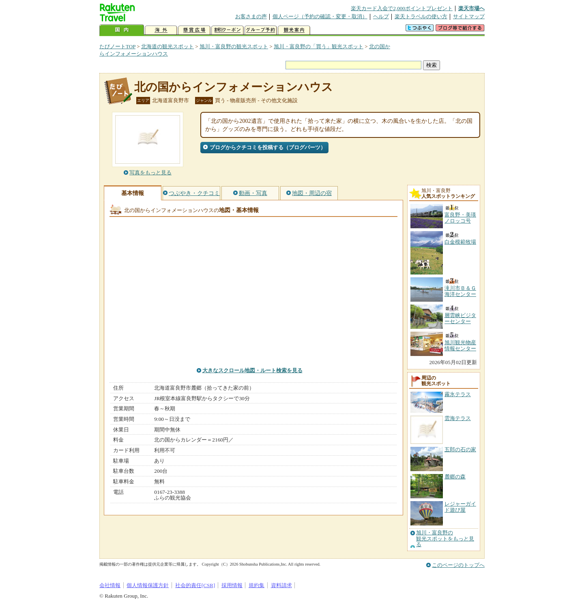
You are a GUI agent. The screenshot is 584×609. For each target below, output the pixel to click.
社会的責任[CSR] (195, 585)
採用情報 (232, 585)
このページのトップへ (458, 565)
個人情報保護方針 (148, 585)
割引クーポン (227, 30)
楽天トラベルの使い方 (421, 16)
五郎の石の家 (460, 449)
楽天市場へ (471, 8)
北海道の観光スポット (167, 46)
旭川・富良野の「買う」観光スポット (318, 46)
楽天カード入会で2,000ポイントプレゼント (402, 8)
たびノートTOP (117, 46)
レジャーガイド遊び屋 (460, 507)
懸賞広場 (194, 30)
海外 (161, 30)
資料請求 (281, 585)
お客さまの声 (251, 16)
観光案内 (294, 30)
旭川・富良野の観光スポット (234, 46)
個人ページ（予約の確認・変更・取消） (320, 16)
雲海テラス (457, 418)
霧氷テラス (457, 394)
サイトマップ (469, 16)
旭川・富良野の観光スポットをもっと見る (445, 538)
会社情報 (109, 585)
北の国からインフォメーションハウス (233, 87)
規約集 (256, 585)
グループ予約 (261, 30)
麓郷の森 (455, 477)
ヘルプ (381, 16)
